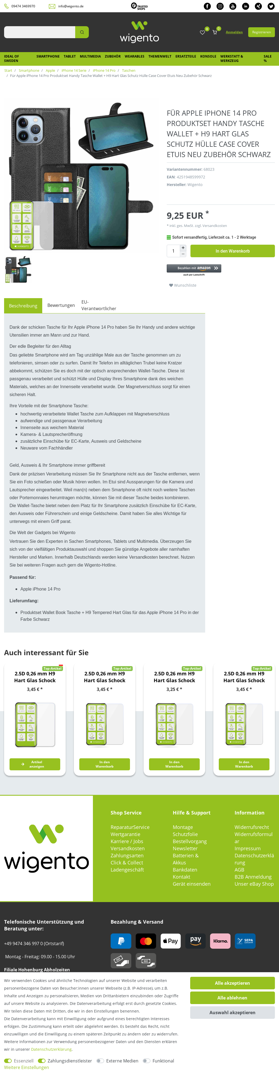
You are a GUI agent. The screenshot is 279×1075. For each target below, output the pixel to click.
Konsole (208, 56)
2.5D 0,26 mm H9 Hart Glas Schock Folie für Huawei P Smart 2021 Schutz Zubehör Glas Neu (104, 677)
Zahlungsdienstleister (70, 1061)
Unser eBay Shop (254, 884)
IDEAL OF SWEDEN (11, 58)
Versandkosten (214, 225)
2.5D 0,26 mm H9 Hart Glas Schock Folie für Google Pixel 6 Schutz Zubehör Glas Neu (35, 677)
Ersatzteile (185, 56)
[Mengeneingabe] (173, 251)
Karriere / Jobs (127, 841)
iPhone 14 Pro (104, 70)
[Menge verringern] (183, 254)
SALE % (268, 58)
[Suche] (82, 32)
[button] (221, 270)
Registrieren (261, 32)
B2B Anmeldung (253, 876)
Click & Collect (127, 862)
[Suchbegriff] (39, 32)
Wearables (134, 56)
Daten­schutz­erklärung (51, 1049)
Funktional (163, 1061)
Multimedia (90, 56)
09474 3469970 (23, 6)
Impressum (248, 848)
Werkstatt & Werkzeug (231, 58)
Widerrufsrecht (252, 827)
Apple (50, 70)
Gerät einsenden (192, 884)
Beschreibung (23, 306)
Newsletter (185, 848)
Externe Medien (122, 1061)
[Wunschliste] (202, 33)
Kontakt (181, 876)
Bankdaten (185, 869)
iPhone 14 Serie (73, 70)
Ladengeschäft (127, 869)
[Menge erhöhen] (183, 248)
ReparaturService (130, 827)
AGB (239, 869)
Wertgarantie (125, 834)
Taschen (128, 70)
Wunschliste (182, 285)
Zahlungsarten (127, 855)
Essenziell (24, 1061)
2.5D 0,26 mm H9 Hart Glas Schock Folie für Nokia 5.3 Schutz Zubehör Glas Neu (244, 677)
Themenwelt (159, 56)
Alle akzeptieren (232, 983)
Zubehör (113, 56)
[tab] (23, 305)
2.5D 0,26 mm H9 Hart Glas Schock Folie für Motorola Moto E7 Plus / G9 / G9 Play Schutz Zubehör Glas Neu (174, 677)
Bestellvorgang (190, 841)
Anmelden (234, 32)
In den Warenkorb (233, 251)
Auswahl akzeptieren (233, 1013)
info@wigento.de (71, 6)
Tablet (70, 56)
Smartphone (48, 56)
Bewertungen (61, 305)
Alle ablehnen (232, 998)
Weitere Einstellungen (26, 1067)
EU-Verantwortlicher (98, 305)
